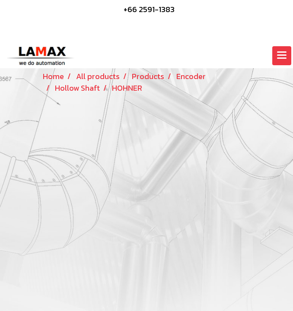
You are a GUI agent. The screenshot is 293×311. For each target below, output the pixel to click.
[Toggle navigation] (281, 55)
